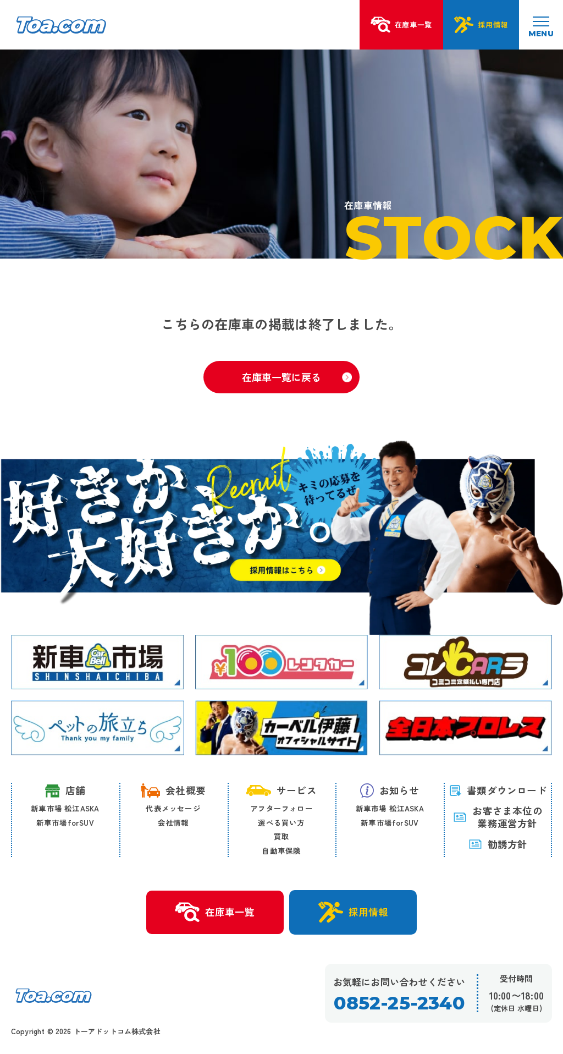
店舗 (65, 790)
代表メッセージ (173, 808)
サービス (281, 790)
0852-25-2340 (399, 1003)
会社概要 (173, 790)
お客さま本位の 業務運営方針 (497, 817)
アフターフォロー (281, 808)
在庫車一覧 (215, 912)
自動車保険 (281, 850)
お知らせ (390, 790)
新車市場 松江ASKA (65, 808)
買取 (281, 836)
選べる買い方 (281, 822)
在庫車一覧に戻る (297, 377)
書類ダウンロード (498, 790)
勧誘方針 (498, 844)
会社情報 (173, 822)
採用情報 (353, 912)
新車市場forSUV (65, 822)
